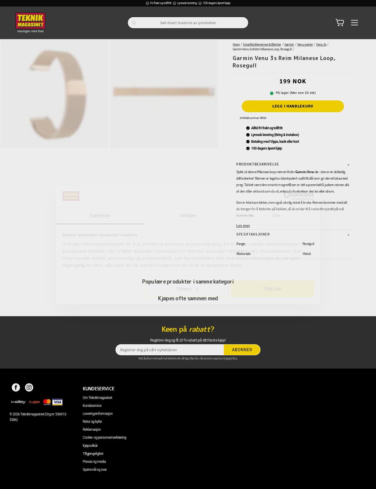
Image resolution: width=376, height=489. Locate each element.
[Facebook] (16, 388)
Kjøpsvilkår (90, 446)
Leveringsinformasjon (98, 414)
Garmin (289, 44)
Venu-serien (305, 44)
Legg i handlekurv (292, 106)
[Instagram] (29, 388)
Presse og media (94, 462)
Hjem (236, 44)
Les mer (243, 225)
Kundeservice (92, 406)
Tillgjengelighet (93, 454)
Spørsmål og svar (95, 470)
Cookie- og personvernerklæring (104, 437)
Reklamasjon (92, 429)
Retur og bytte (92, 422)
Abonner (242, 349)
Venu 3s (321, 44)
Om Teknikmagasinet (97, 398)
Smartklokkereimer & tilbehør (262, 44)
